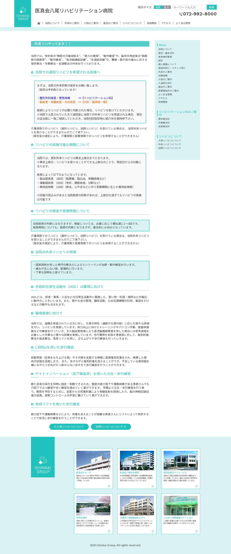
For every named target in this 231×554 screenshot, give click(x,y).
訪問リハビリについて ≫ (111, 427)
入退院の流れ (165, 83)
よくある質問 (183, 23)
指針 (160, 60)
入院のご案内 (91, 23)
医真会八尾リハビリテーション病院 (74, 10)
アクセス (166, 23)
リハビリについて (132, 23)
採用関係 (152, 23)
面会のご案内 (110, 23)
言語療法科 (164, 126)
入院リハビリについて (169, 140)
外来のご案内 (72, 23)
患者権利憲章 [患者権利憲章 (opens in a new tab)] (165, 56)
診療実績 (162, 75)
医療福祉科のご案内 (168, 90)
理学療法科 (164, 118)
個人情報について (167, 64)
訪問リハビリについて (169, 147)
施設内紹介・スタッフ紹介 (172, 67)
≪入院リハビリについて (69, 427)
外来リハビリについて (169, 144)
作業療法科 (164, 122)
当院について (52, 23)
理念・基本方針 (166, 53)
